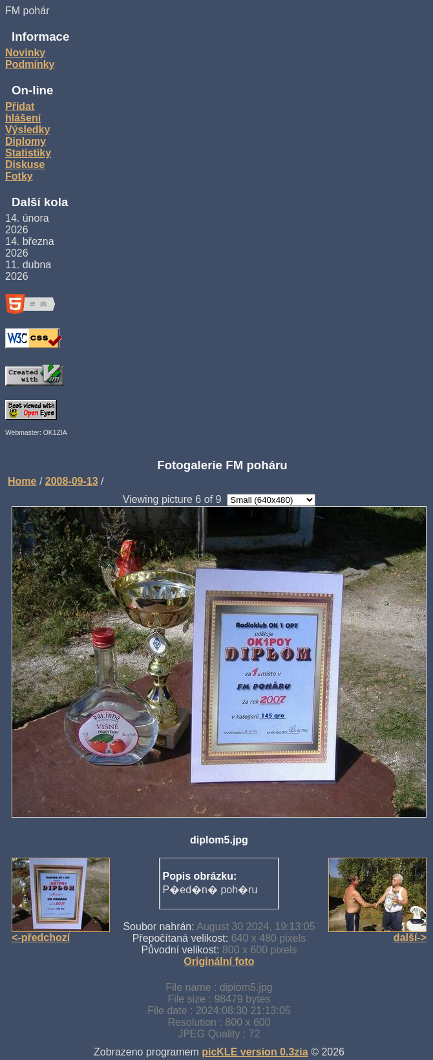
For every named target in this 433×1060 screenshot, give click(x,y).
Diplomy (25, 141)
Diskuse (25, 164)
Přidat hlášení (23, 112)
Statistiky (28, 152)
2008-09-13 (71, 481)
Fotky (19, 176)
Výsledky (27, 129)
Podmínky (29, 64)
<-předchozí (41, 937)
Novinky (25, 52)
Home (22, 481)
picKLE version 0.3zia (255, 1051)
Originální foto (219, 961)
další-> (410, 937)
